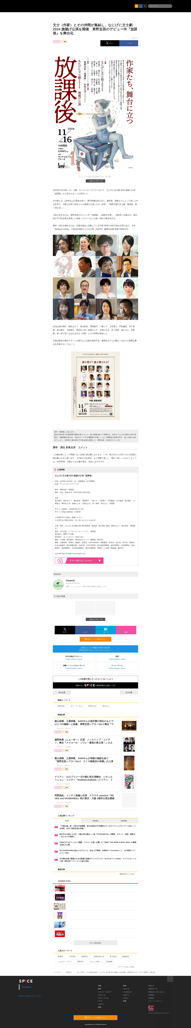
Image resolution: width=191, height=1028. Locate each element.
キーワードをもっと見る (127, 967)
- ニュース (125, 989)
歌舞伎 (59, 956)
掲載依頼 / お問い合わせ (156, 992)
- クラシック (101, 995)
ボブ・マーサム (75, 706)
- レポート (125, 995)
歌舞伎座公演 (98, 956)
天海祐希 (108, 962)
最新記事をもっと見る (128, 874)
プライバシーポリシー (155, 1001)
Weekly (95, 821)
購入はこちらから (85, 561)
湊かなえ (104, 706)
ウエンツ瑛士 (94, 962)
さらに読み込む (102, 943)
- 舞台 (99, 989)
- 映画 (99, 1007)
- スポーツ (100, 1004)
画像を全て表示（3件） (95, 181)
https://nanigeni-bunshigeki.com (74, 554)
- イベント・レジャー (104, 992)
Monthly (124, 821)
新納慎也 (124, 956)
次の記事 (131, 692)
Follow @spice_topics (74, 659)
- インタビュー (127, 992)
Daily (67, 821)
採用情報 (151, 995)
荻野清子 (79, 962)
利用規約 (151, 998)
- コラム (125, 998)
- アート (100, 1001)
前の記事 (59, 692)
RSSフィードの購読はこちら (97, 639)
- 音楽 (99, 986)
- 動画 (124, 986)
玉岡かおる (91, 706)
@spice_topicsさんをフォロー (30, 996)
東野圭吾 (60, 706)
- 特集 (124, 1001)
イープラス (57, 972)
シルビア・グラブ (64, 962)
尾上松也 (112, 956)
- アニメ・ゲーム (103, 998)
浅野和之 (83, 956)
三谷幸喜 (71, 956)
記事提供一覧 (152, 989)
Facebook (26, 987)
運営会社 (151, 986)
